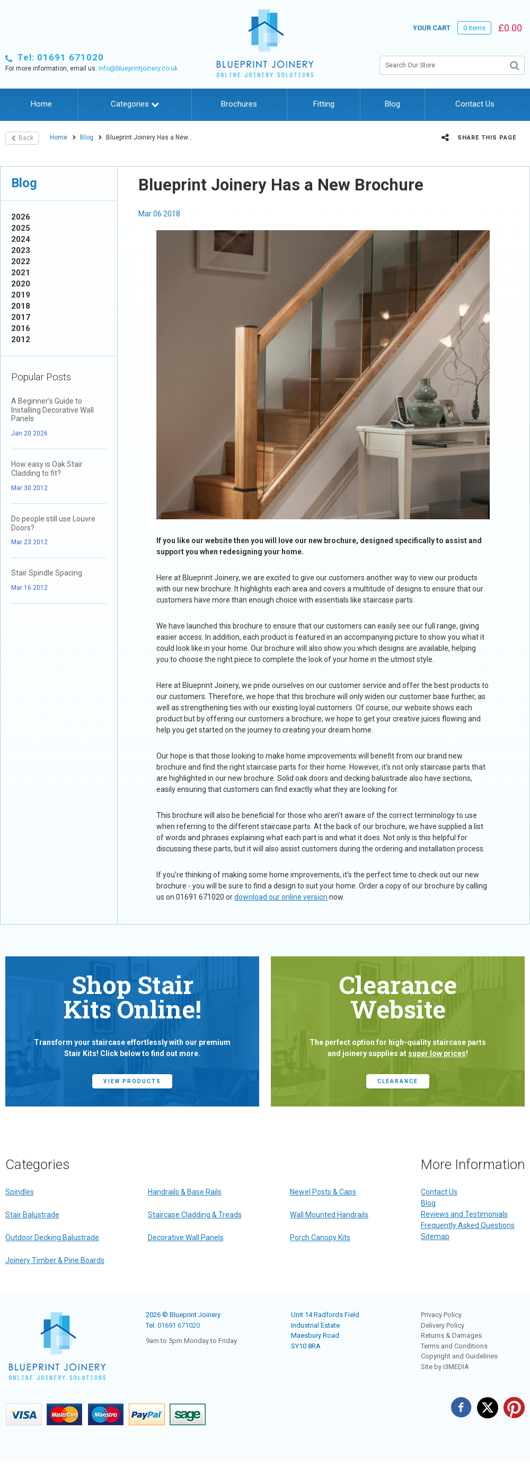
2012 (20, 339)
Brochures (239, 104)
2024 (20, 239)
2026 (20, 217)
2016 (20, 328)
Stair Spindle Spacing (46, 573)
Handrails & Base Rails (185, 1192)
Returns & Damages (451, 1335)
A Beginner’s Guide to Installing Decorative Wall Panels (52, 410)
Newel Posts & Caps (323, 1192)
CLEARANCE (397, 1081)
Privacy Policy (441, 1315)
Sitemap (435, 1236)
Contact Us (474, 104)
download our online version (281, 897)
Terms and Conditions (454, 1346)
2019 (20, 295)
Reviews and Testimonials (464, 1214)
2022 (20, 261)
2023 (20, 250)
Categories (135, 104)
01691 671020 (178, 1325)
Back (22, 138)
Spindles (19, 1192)
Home (41, 104)
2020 (20, 284)
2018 (20, 306)
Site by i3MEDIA (445, 1367)
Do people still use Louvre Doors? (53, 523)
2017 (20, 317)
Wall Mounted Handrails (329, 1214)
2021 (20, 272)
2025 (20, 228)
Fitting (323, 104)
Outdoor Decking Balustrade (52, 1237)
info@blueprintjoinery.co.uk (138, 68)
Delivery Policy (442, 1325)
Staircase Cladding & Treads (195, 1214)
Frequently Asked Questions (468, 1225)
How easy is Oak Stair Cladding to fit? (47, 468)
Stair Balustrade (32, 1214)
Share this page (478, 137)
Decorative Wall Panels (186, 1237)
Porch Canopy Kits (320, 1237)
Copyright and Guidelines (459, 1356)
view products (132, 1081)
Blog (392, 104)
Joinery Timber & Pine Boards (54, 1260)
